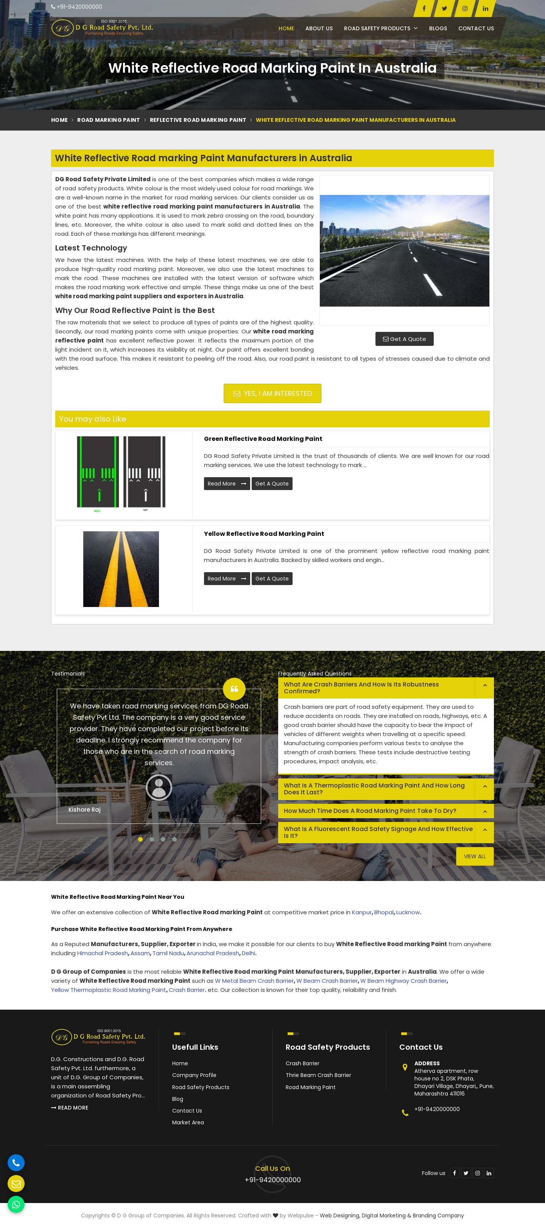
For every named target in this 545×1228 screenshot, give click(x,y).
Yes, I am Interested (273, 393)
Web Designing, (340, 1215)
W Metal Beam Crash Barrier (254, 981)
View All (475, 856)
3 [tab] (163, 839)
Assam (140, 953)
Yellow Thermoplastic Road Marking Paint (108, 990)
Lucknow (408, 912)
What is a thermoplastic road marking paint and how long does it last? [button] (374, 789)
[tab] (386, 688)
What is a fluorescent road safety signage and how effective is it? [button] (378, 832)
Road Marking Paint (108, 120)
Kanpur (362, 912)
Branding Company (438, 1215)
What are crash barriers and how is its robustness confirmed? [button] (361, 688)
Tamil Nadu (168, 953)
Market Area (188, 1122)
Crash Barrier (187, 990)
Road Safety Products (381, 28)
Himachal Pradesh (102, 953)
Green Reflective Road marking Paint (263, 438)
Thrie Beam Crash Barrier (318, 1075)
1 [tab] (140, 839)
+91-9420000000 (76, 7)
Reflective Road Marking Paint (198, 120)
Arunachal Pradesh (213, 953)
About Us (319, 28)
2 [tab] (151, 839)
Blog (177, 1099)
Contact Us (476, 28)
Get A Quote (404, 339)
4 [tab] (174, 839)
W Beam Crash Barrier (327, 981)
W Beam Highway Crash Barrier (403, 981)
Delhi (248, 953)
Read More (227, 483)
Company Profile (194, 1075)
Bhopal (384, 912)
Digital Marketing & (386, 1215)
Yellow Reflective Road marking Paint (264, 533)
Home (286, 28)
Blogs (438, 28)
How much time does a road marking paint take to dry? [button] (370, 810)
